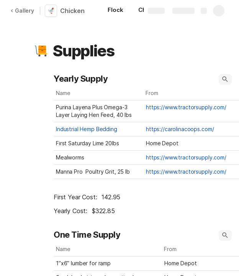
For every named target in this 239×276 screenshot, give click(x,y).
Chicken (72, 11)
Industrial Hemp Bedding (86, 129)
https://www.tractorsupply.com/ (186, 107)
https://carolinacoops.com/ (180, 129)
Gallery (22, 10)
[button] (41, 51)
